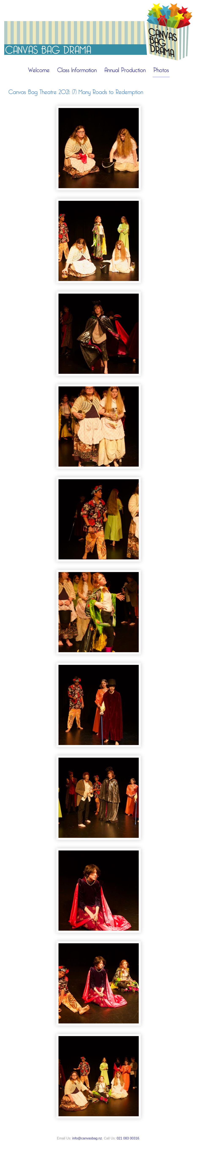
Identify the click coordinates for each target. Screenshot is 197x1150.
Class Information (77, 70)
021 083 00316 (128, 1138)
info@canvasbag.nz (87, 1138)
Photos (161, 70)
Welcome (39, 70)
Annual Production (125, 70)
